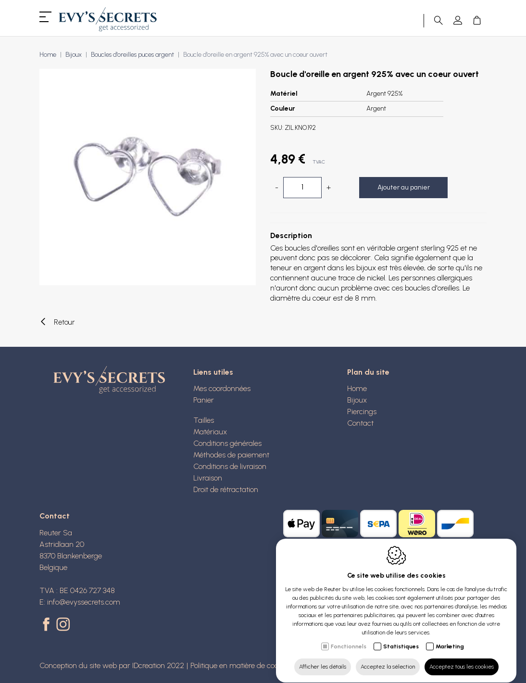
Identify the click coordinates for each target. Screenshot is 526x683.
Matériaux (210, 431)
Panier (203, 400)
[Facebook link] (47, 625)
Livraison (207, 477)
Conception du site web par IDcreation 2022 (111, 665)
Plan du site (368, 372)
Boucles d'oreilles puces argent (132, 55)
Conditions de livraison (229, 466)
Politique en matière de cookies (240, 665)
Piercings (361, 411)
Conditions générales (227, 443)
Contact (360, 423)
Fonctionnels (348, 637)
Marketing (450, 637)
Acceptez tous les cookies (461, 657)
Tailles (203, 420)
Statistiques (401, 637)
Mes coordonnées (221, 388)
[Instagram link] (63, 625)
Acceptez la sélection (388, 657)
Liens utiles (213, 372)
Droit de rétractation (225, 489)
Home (47, 55)
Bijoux (73, 55)
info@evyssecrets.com (83, 602)
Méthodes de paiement (231, 454)
